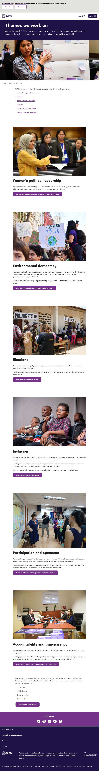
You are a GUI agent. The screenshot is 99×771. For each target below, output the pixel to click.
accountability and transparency (28, 93)
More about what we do (27, 704)
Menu (91, 16)
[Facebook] (60, 721)
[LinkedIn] (38, 721)
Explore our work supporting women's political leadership (37, 194)
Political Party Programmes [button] (12, 735)
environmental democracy (26, 100)
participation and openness (26, 108)
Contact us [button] (6, 741)
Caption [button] (96, 77)
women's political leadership (27, 112)
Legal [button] (4, 746)
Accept (7, 7)
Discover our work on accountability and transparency (36, 664)
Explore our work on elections (27, 379)
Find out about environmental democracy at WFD (34, 288)
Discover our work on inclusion (27, 475)
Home (4, 83)
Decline (20, 7)
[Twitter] (55, 721)
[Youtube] (49, 721)
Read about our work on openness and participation (35, 572)
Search (80, 16)
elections (20, 97)
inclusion (20, 104)
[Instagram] (44, 721)
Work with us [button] (6, 729)
